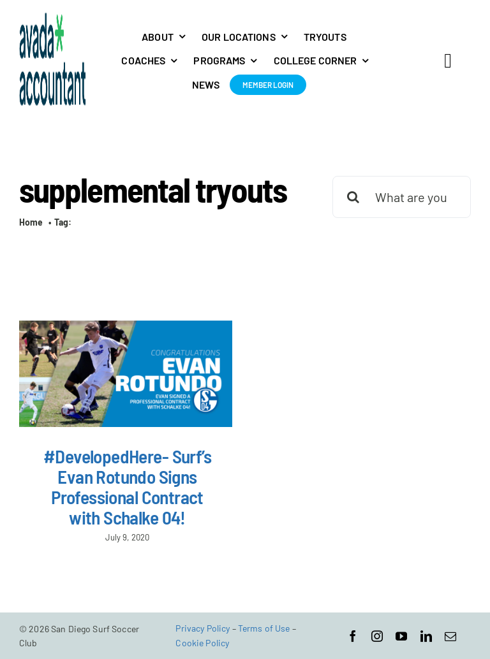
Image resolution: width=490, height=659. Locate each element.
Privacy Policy (202, 628)
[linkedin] (426, 636)
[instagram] (377, 636)
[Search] (353, 197)
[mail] (450, 636)
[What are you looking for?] (401, 197)
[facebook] (353, 636)
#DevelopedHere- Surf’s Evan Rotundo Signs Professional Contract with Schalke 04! (127, 487)
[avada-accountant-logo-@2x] (52, 18)
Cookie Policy (202, 642)
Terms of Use (264, 628)
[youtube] (401, 636)
